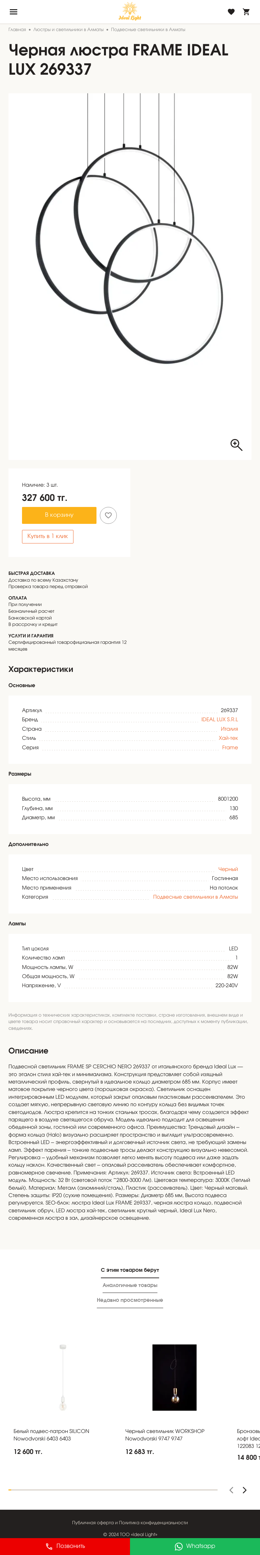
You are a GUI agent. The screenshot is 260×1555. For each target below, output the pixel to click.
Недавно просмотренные (130, 1300)
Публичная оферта (93, 1523)
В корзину (59, 515)
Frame (230, 748)
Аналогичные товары (130, 1285)
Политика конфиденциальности (153, 1523)
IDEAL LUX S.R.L (219, 720)
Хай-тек (228, 738)
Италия (229, 729)
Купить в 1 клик (47, 536)
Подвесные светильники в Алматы (195, 897)
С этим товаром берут (130, 1270)
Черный (228, 870)
